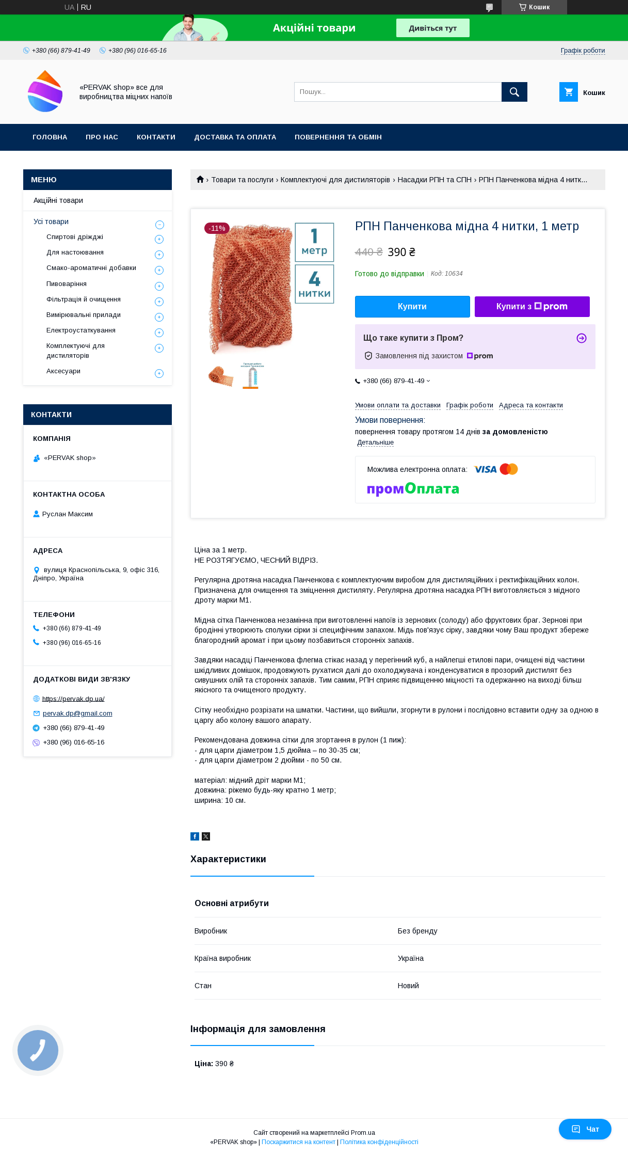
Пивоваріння (66, 284)
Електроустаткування (81, 330)
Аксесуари (63, 371)
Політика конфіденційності (379, 1142)
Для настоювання (75, 252)
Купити (412, 306)
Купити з (532, 306)
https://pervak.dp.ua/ (73, 698)
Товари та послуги (242, 180)
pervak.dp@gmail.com (77, 713)
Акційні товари (58, 200)
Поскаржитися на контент (298, 1142)
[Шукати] (514, 92)
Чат (585, 1129)
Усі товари (51, 221)
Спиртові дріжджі (74, 237)
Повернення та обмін (338, 137)
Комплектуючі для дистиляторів (335, 180)
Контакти (156, 137)
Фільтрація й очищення (83, 299)
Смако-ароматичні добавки (91, 268)
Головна (50, 137)
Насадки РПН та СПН (435, 180)
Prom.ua (363, 1132)
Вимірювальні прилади (83, 315)
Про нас (102, 137)
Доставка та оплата (235, 137)
